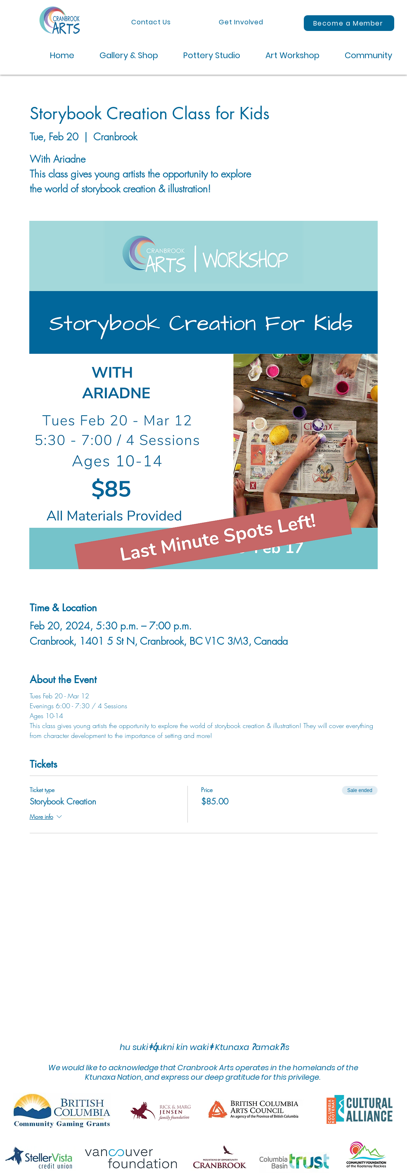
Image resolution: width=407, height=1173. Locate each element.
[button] (122, 55)
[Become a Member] (349, 23)
